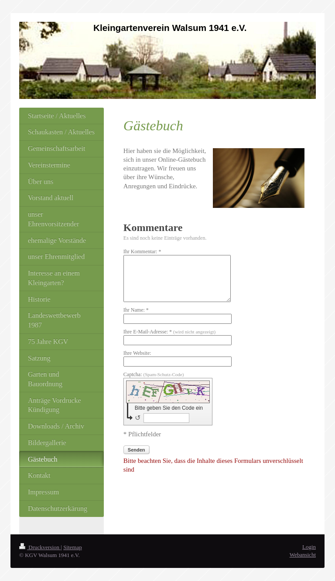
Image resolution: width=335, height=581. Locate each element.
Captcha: (153, 374)
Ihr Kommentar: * (142, 251)
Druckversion (40, 547)
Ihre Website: (137, 353)
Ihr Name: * (136, 310)
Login (309, 547)
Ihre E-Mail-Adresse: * (169, 332)
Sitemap (72, 547)
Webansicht (303, 554)
